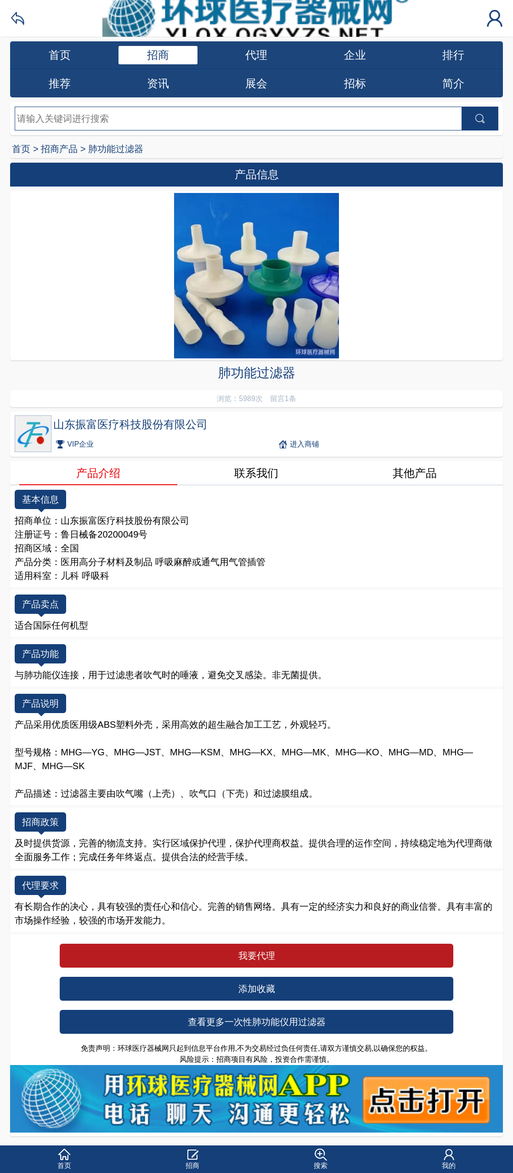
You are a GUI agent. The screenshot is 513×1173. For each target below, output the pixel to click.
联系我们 (256, 473)
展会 (256, 83)
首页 (60, 55)
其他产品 (415, 473)
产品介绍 (98, 473)
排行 (453, 55)
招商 (158, 55)
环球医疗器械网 (256, 18)
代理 (256, 55)
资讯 (158, 83)
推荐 (60, 83)
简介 (453, 83)
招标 (355, 83)
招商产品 (59, 149)
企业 (355, 55)
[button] (64, 1159)
